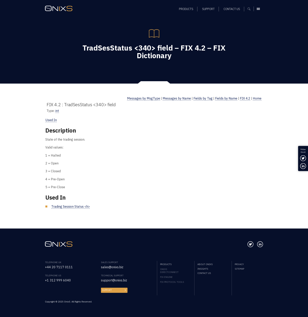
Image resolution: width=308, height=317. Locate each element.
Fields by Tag (203, 98)
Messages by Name (177, 98)
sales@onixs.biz (112, 267)
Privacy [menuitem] (239, 264)
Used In (51, 120)
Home (257, 98)
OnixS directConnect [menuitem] (169, 271)
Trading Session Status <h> (70, 206)
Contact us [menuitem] (204, 273)
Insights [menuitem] (202, 268)
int (57, 111)
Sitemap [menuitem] (239, 268)
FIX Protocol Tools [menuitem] (172, 281)
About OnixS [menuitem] (205, 264)
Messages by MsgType (143, 98)
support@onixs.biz (114, 280)
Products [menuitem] (166, 264)
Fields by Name (226, 98)
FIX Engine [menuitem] (166, 277)
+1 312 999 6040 (58, 280)
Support (107, 289)
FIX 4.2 (245, 98)
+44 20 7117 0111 (59, 267)
